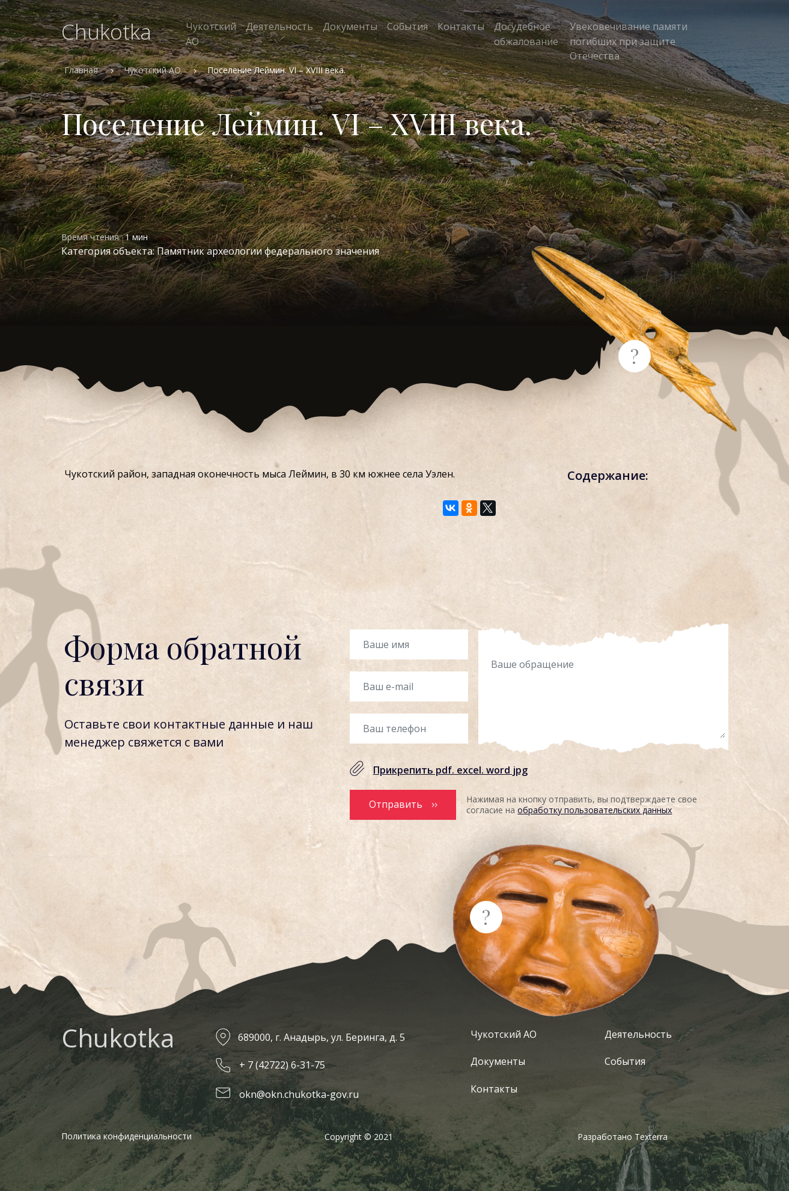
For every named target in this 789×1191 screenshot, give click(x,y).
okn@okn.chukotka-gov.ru (299, 1094)
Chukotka (106, 31)
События (407, 26)
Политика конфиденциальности (126, 1136)
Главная (81, 70)
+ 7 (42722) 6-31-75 (282, 1064)
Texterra (651, 1136)
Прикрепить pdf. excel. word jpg (450, 770)
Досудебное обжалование (526, 34)
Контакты (460, 26)
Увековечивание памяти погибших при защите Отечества (628, 41)
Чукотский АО (211, 34)
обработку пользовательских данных (594, 810)
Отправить (395, 804)
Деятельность (279, 26)
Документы (350, 26)
